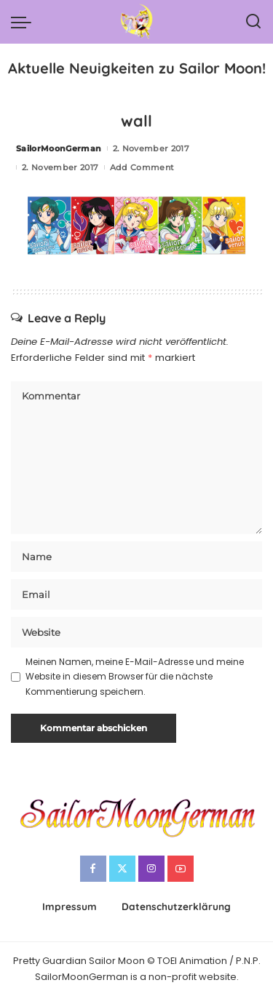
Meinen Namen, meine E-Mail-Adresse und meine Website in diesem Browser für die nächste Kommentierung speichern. (134, 677)
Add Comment (142, 167)
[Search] (253, 22)
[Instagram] (151, 869)
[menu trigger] (25, 22)
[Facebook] (93, 869)
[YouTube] (180, 869)
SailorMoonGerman (59, 148)
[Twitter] (122, 869)
